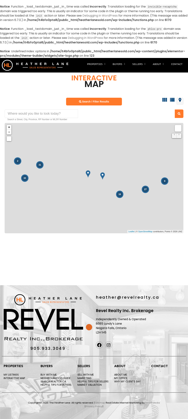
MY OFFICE (120, 377)
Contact (176, 63)
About (158, 64)
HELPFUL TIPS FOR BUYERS (56, 384)
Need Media (152, 402)
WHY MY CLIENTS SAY (127, 381)
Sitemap (100, 402)
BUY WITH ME (49, 374)
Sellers (138, 64)
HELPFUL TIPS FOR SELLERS (93, 381)
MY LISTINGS (11, 374)
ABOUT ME (120, 374)
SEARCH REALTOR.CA (53, 381)
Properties (96, 64)
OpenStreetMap (145, 231)
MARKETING (84, 377)
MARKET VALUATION (89, 384)
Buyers (119, 64)
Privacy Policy (94, 406)
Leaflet (131, 231)
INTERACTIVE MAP (14, 377)
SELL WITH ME (85, 374)
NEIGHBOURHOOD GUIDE (55, 377)
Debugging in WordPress (100, 15)
